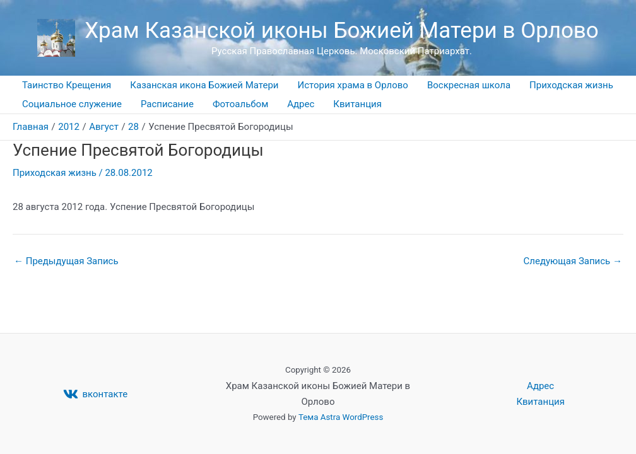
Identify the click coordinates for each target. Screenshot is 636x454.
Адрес (300, 104)
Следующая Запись (573, 261)
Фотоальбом (240, 104)
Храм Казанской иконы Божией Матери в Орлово (342, 31)
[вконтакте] (95, 394)
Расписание (167, 104)
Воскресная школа (468, 85)
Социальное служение (72, 104)
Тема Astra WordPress (340, 417)
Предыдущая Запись (66, 261)
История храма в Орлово (353, 85)
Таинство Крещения (66, 85)
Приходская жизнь (571, 85)
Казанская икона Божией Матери (204, 85)
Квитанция (357, 104)
